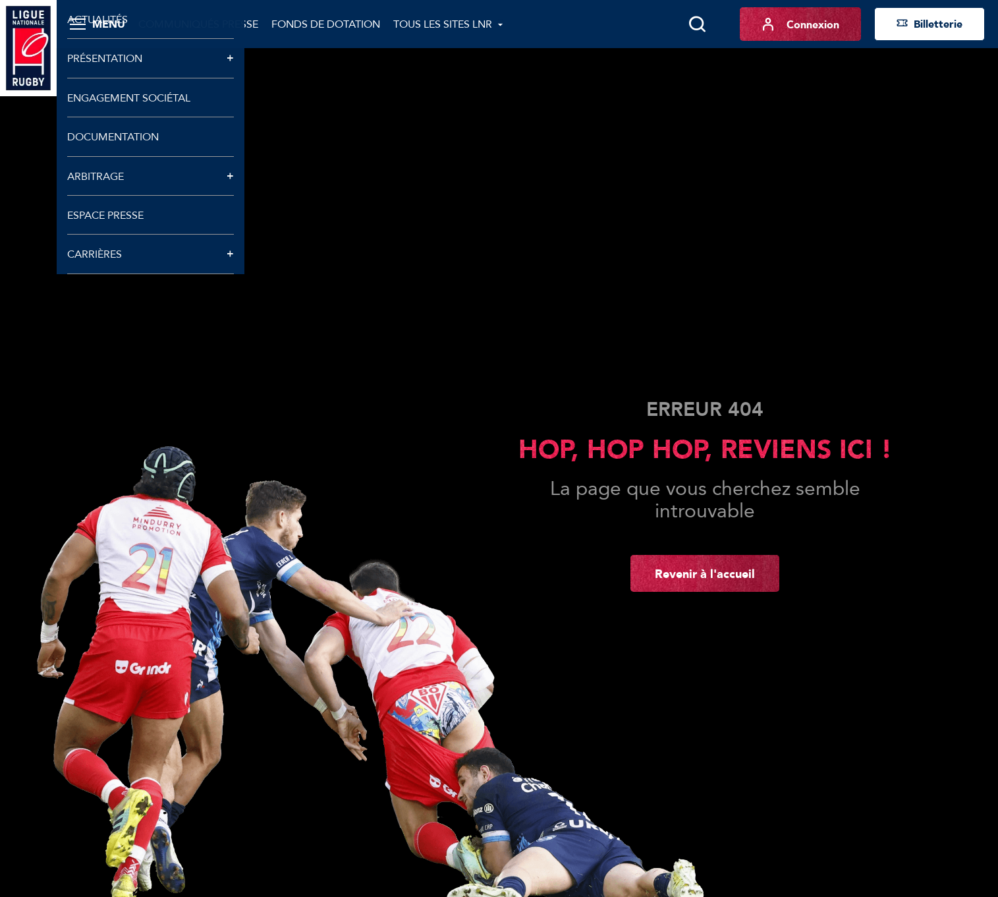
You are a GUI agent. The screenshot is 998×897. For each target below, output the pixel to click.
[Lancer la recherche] (696, 24)
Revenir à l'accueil (705, 573)
